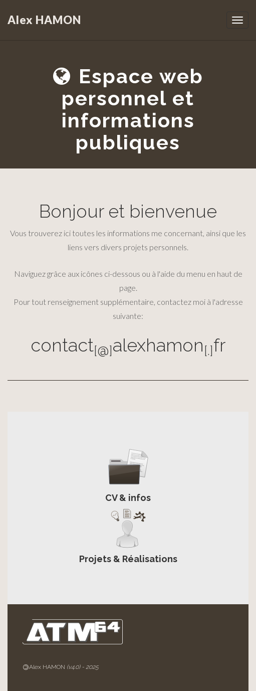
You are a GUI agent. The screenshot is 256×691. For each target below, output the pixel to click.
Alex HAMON (44, 20)
